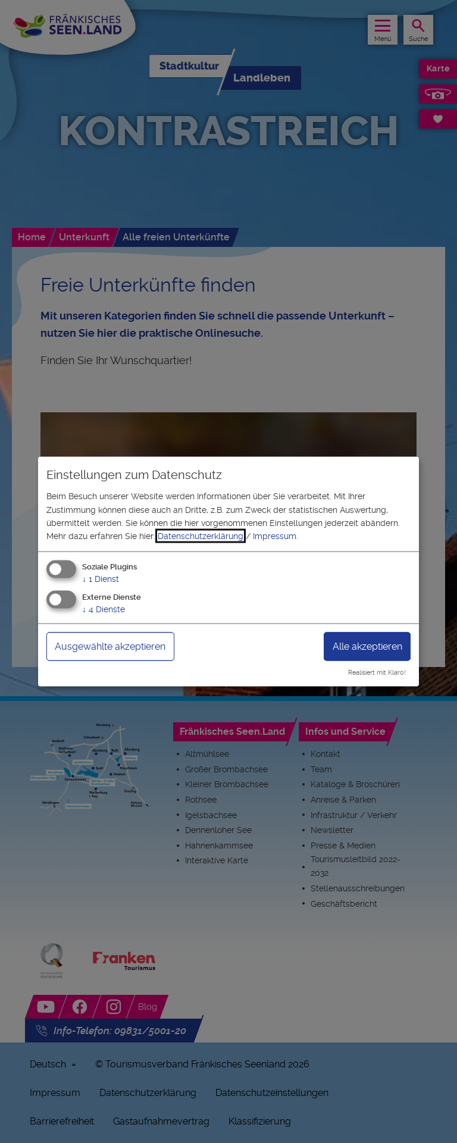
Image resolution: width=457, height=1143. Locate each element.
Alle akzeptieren (367, 646)
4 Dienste (103, 608)
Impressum (274, 536)
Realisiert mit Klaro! (377, 673)
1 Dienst (100, 578)
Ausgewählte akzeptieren (110, 646)
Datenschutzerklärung (200, 536)
